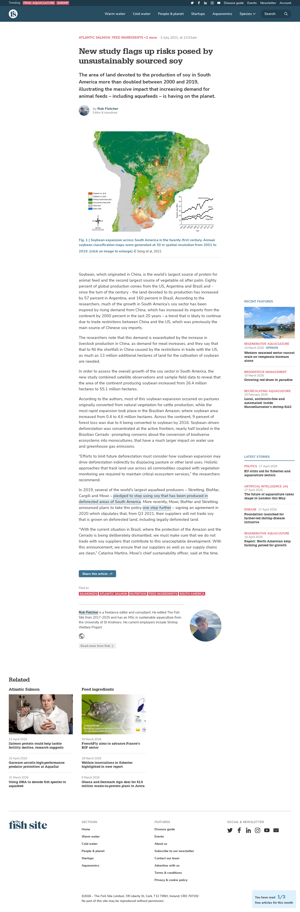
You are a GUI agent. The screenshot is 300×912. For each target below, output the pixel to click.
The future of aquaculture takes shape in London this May (269, 496)
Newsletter (268, 3)
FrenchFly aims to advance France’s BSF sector (111, 746)
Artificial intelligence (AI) (266, 486)
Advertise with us (167, 865)
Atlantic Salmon (94, 38)
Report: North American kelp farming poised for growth (267, 543)
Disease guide (234, 3)
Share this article (97, 574)
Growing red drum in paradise (268, 380)
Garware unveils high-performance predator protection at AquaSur (37, 765)
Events (252, 3)
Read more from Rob (97, 646)
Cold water (142, 13)
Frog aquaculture (38, 3)
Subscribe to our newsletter (174, 851)
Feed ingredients (127, 38)
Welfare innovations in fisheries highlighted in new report (107, 765)
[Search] (276, 14)
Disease (250, 509)
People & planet (171, 13)
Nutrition (138, 594)
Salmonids (88, 594)
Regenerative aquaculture (266, 344)
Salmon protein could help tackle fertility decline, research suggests (36, 746)
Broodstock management (265, 372)
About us (160, 844)
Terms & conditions (168, 873)
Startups (198, 13)
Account (285, 3)
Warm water (115, 13)
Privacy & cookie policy (170, 880)
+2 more (150, 38)
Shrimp (62, 3)
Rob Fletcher (107, 108)
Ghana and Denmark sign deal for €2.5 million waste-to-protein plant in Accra (113, 784)
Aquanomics (222, 13)
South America (192, 594)
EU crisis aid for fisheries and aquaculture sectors (267, 473)
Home (86, 829)
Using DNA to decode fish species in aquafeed (37, 784)
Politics (250, 466)
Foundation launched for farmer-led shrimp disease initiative (264, 518)
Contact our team (166, 858)
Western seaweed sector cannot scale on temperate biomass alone (269, 357)
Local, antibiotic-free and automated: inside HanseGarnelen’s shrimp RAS (267, 403)
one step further (157, 507)
